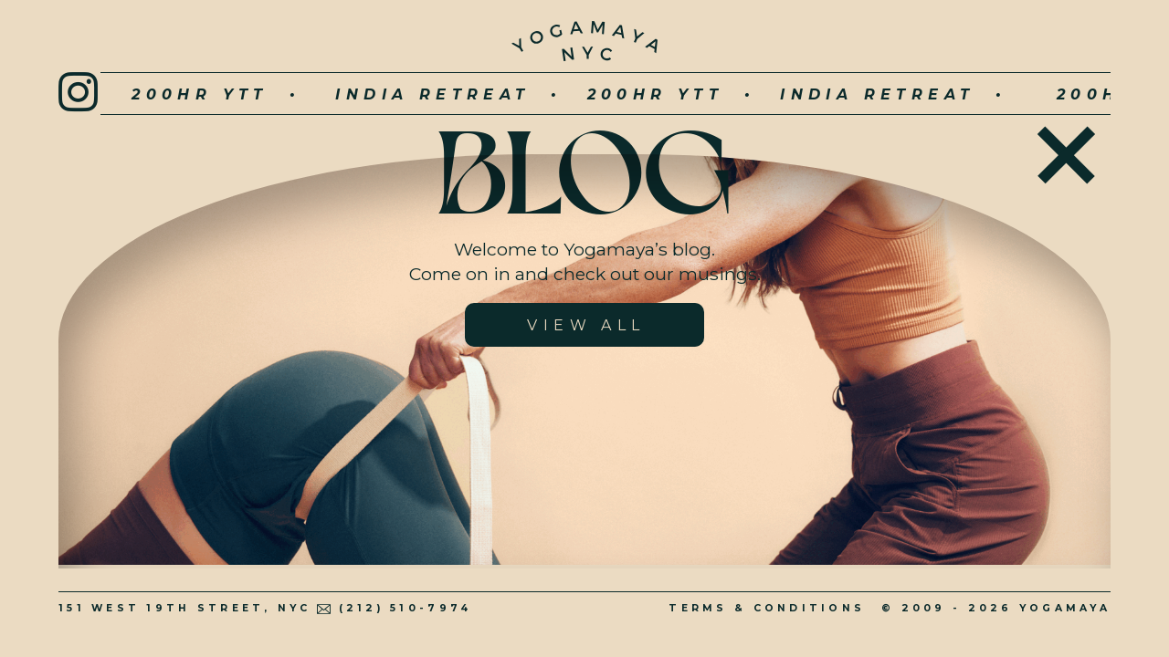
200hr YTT (147, 94)
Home (1066, 150)
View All (586, 325)
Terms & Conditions (767, 608)
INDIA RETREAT (381, 94)
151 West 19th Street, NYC (184, 608)
